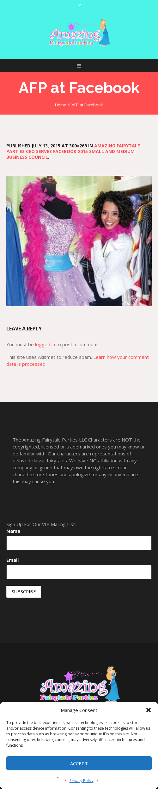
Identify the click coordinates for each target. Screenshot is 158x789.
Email (12, 560)
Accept (79, 763)
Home (60, 105)
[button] (148, 710)
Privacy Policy (82, 780)
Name (13, 531)
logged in (45, 344)
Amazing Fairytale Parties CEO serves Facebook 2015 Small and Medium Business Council (73, 151)
